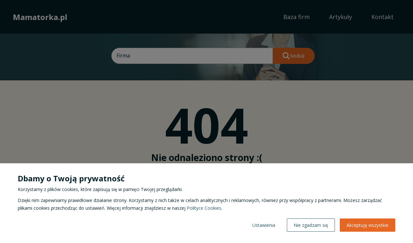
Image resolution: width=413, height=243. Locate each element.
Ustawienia (263, 225)
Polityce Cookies (204, 208)
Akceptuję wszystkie (367, 225)
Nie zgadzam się (311, 225)
